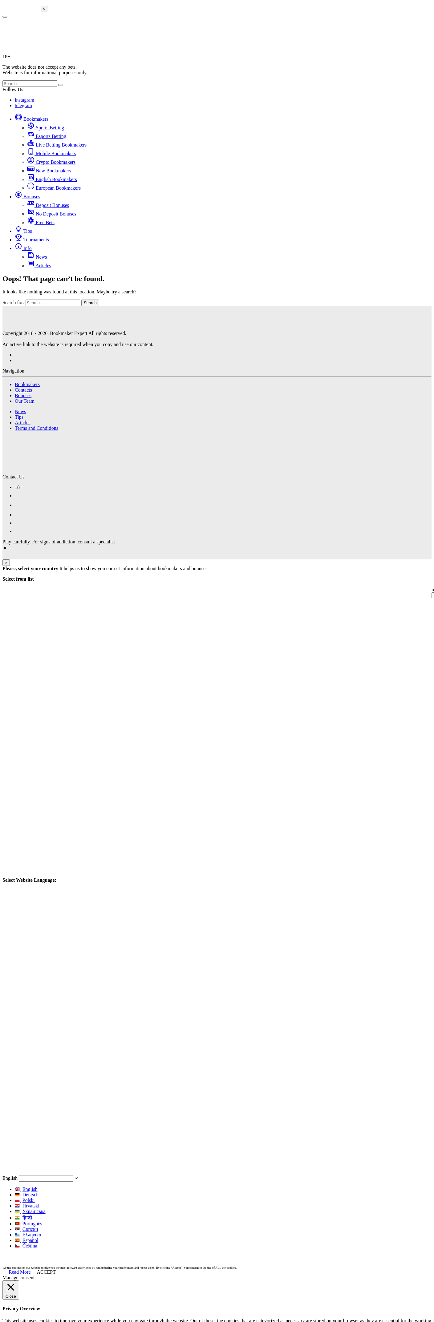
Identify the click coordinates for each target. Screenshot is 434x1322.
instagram (24, 100)
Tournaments (32, 239)
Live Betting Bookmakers (57, 144)
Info (23, 248)
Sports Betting (45, 127)
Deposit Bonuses (48, 205)
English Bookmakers (52, 179)
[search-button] (4, 17)
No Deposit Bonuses (51, 213)
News (37, 257)
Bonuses (27, 196)
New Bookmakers (49, 170)
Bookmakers (31, 119)
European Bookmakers (54, 188)
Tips (23, 231)
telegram (23, 105)
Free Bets (41, 222)
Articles (39, 265)
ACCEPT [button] (46, 1272)
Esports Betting (46, 136)
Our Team (24, 401)
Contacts (23, 390)
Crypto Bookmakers (51, 162)
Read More (20, 1272)
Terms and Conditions (36, 428)
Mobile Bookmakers (51, 153)
